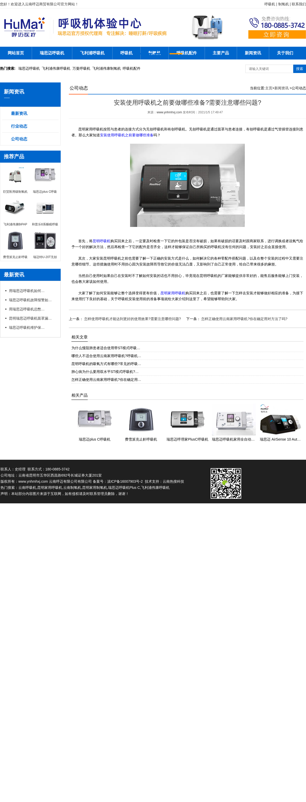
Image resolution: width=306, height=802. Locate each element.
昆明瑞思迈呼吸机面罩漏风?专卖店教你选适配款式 (32, 318)
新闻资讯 (253, 53)
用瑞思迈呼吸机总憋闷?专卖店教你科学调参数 (27, 309)
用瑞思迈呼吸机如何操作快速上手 (27, 291)
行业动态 (19, 126)
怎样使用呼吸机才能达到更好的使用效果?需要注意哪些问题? (132, 319)
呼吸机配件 (186, 53)
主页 (268, 88)
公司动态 (19, 139)
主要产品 (221, 53)
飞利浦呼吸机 (92, 53)
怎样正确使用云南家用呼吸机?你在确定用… (106, 380)
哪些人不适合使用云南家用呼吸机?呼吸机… (106, 356)
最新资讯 (19, 113)
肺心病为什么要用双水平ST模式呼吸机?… (105, 372)
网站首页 (16, 53)
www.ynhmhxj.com (169, 112)
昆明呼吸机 (101, 241)
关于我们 (285, 53)
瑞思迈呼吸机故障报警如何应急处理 (32, 300)
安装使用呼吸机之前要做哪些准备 (127, 135)
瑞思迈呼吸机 (52, 53)
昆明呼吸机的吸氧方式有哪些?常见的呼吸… (106, 364)
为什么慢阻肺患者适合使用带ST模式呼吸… (105, 348)
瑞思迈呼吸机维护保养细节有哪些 (27, 327)
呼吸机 (126, 53)
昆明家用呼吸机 (172, 293)
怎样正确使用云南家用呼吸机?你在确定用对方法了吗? (243, 319)
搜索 (299, 69)
